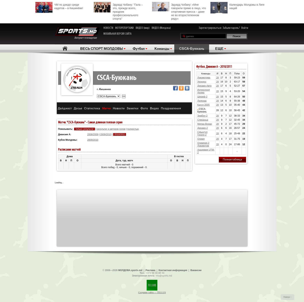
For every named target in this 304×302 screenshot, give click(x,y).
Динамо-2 (202, 128)
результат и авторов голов (111, 129)
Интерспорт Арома (203, 91)
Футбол (139, 48)
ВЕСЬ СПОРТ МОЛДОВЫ (101, 48)
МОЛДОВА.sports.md (130, 270)
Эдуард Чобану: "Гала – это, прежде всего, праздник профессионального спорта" (118, 11)
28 (217, 77)
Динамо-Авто (204, 85)
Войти (244, 28)
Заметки (132, 108)
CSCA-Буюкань (191, 48)
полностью (133, 129)
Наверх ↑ (287, 297)
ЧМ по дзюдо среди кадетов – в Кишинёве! (59, 6)
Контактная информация (173, 270)
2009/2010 (105, 134)
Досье (78, 108)
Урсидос (201, 81)
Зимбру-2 (202, 115)
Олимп (201, 139)
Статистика (92, 108)
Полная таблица (232, 159)
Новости (119, 108)
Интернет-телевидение (77, 33)
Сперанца (202, 120)
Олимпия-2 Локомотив (203, 144)
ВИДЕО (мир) (143, 28)
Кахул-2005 (203, 105)
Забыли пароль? (231, 28)
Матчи (106, 108)
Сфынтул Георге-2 (202, 133)
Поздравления (171, 108)
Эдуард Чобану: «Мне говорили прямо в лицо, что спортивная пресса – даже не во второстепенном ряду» (179, 11)
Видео (154, 108)
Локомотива (203, 77)
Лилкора (202, 100)
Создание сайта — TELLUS (152, 292)
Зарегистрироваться (210, 28)
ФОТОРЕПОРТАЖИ (124, 28)
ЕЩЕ (219, 48)
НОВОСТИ (108, 28)
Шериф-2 (202, 96)
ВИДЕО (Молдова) (161, 28)
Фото (144, 108)
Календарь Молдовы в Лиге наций (237, 6)
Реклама (150, 270)
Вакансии (195, 270)
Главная (65, 48)
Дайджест (65, 108)
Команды (161, 48)
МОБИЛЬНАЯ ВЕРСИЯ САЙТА (117, 33)
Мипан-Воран (204, 124)
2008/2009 (92, 134)
